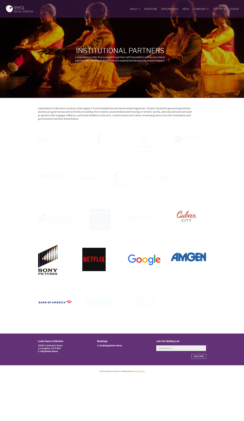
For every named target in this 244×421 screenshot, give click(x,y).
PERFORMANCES (169, 9)
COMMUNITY (199, 9)
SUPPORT (218, 9)
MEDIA (186, 9)
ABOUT (133, 9)
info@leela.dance (49, 351)
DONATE (234, 9)
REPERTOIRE (150, 9)
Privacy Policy (140, 371)
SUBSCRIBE (198, 356)
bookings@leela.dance (110, 345)
